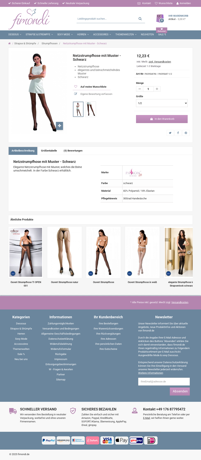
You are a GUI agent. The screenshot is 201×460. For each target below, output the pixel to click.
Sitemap (60, 379)
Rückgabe (60, 354)
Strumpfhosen (50, 43)
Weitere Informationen (150, 372)
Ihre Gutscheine (108, 348)
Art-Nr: (140, 73)
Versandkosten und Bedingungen (60, 328)
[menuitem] (21, 324)
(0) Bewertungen (73, 150)
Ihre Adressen (108, 338)
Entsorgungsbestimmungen (61, 364)
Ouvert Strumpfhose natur (64, 282)
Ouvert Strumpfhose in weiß (142, 282)
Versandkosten (179, 302)
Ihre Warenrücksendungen (108, 328)
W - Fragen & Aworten (61, 369)
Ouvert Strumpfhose (103, 282)
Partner (61, 374)
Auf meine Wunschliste (93, 86)
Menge (140, 83)
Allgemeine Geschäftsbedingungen (60, 333)
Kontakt (146, 3)
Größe (140, 96)
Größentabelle (49, 150)
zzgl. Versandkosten (160, 61)
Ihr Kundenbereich (108, 317)
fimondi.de (23, 454)
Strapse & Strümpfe (25, 43)
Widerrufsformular (61, 348)
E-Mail (146, 417)
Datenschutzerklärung (60, 338)
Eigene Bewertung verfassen (96, 94)
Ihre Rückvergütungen (108, 333)
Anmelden (185, 3)
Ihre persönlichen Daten (108, 343)
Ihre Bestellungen (108, 323)
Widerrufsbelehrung (61, 343)
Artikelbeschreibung (23, 150)
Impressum (60, 359)
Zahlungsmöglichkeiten (61, 323)
